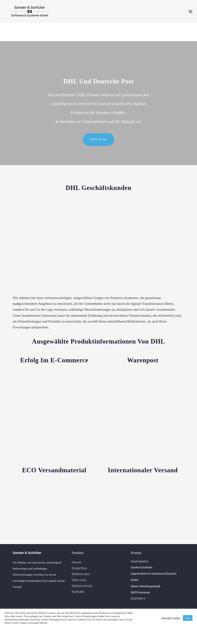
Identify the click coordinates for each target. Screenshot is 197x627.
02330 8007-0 (138, 598)
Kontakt (78, 592)
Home (76, 562)
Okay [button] (187, 618)
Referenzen (81, 574)
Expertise (79, 568)
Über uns (79, 580)
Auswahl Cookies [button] (170, 617)
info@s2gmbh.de (139, 561)
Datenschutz (82, 586)
